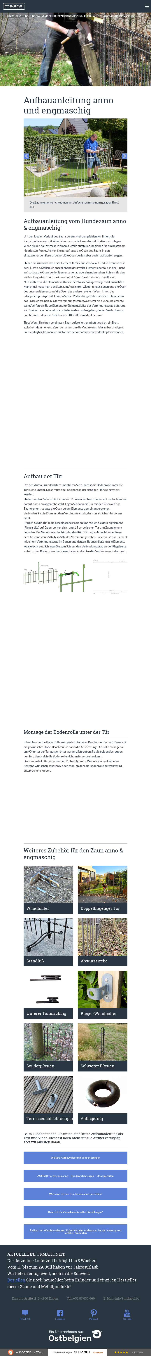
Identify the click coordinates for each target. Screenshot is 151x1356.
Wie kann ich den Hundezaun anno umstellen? (75, 1194)
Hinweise (98, 1352)
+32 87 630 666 (84, 1298)
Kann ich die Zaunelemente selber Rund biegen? (75, 1212)
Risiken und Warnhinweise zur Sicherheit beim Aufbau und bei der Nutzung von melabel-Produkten (75, 1231)
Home (10, 16)
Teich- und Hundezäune (30, 16)
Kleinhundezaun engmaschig (64, 16)
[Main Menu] (147, 6)
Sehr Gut (82, 1352)
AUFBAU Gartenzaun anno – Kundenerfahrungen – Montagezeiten (75, 1175)
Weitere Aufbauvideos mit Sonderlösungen (75, 1157)
